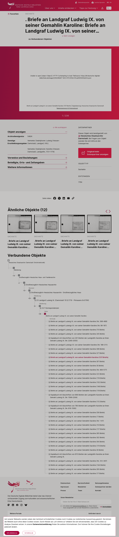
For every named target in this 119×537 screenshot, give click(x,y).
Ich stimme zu (12, 533)
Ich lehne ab (29, 533)
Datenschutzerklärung (42, 524)
